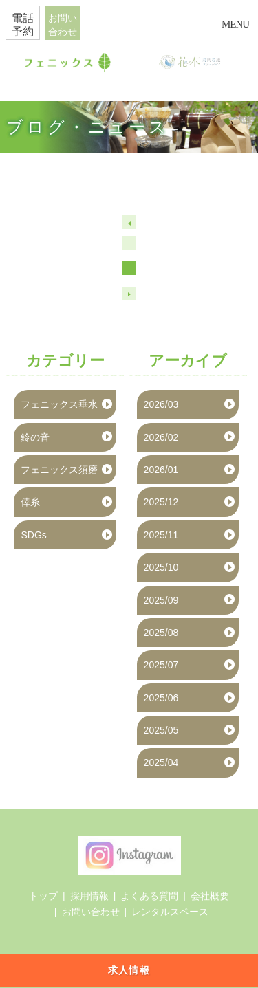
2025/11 (161, 534)
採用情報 (89, 895)
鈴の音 (35, 437)
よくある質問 (149, 895)
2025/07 (161, 664)
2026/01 (161, 469)
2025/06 (161, 697)
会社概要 (210, 895)
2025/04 (161, 762)
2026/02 (161, 437)
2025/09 (161, 600)
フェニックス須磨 (59, 469)
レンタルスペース (169, 911)
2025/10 (161, 567)
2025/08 (161, 632)
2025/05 (161, 730)
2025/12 (161, 501)
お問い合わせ (91, 911)
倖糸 (30, 501)
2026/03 (161, 404)
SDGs (33, 534)
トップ (43, 895)
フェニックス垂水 (59, 404)
